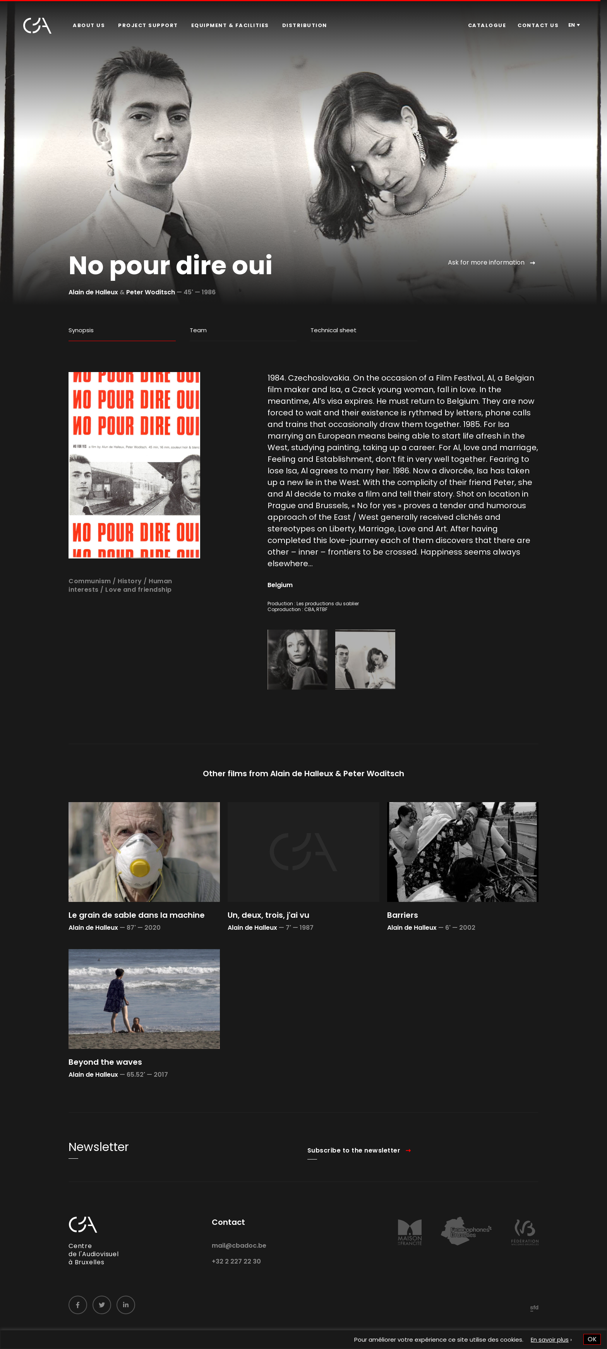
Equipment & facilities (230, 25)
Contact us (538, 25)
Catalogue (487, 25)
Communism (90, 605)
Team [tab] (198, 330)
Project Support (148, 25)
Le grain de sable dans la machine (137, 939)
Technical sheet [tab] (333, 330)
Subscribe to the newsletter (354, 1175)
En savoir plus (550, 1339)
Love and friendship (138, 614)
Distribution (304, 25)
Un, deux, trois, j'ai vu (268, 939)
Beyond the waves (105, 1087)
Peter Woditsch (150, 292)
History (130, 605)
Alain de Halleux (93, 292)
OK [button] (592, 1339)
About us (89, 25)
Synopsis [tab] (81, 330)
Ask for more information (486, 262)
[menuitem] (89, 25)
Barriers (402, 939)
